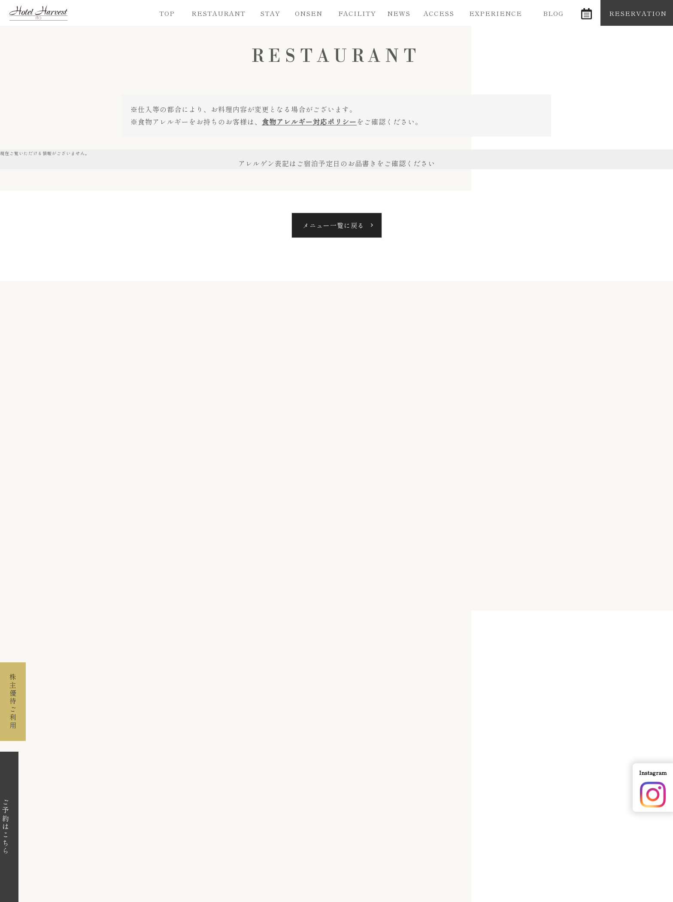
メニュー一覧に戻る (333, 225)
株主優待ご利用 (13, 701)
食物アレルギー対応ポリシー (309, 121)
